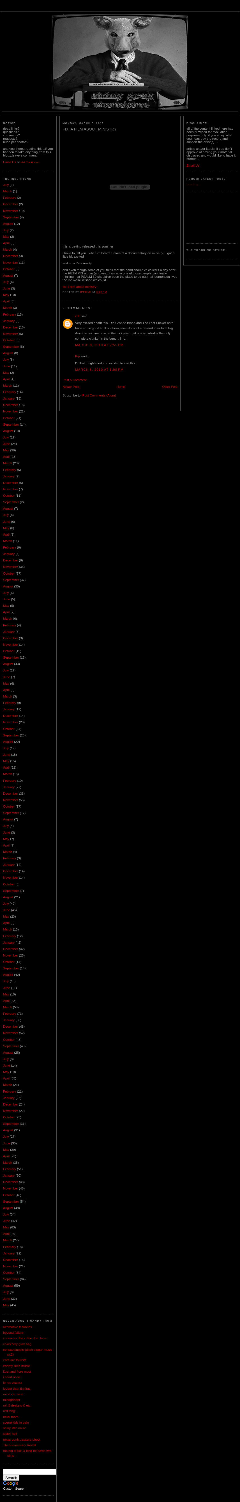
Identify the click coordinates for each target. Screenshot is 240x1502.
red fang (9, 1411)
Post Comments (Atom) (99, 395)
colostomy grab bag (17, 1344)
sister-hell (10, 1433)
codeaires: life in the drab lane (24, 1338)
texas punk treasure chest (21, 1439)
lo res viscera (12, 1382)
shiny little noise (14, 1428)
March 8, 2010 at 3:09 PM (99, 369)
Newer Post (71, 386)
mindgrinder (11, 1399)
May (6, 236)
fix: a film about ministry (79, 286)
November (10, 211)
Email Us (9, 162)
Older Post (169, 386)
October (9, 269)
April (6, 243)
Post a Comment (75, 380)
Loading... (193, 184)
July (6, 184)
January (9, 321)
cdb (77, 316)
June (6, 288)
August (8, 223)
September (11, 217)
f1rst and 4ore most (17, 1371)
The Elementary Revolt (19, 1445)
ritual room (11, 1417)
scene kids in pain (16, 1422)
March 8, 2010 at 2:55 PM (99, 345)
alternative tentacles (17, 1327)
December (10, 204)
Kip (77, 356)
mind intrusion (13, 1394)
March (7, 191)
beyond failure (13, 1332)
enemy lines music (16, 1366)
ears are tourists (14, 1360)
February (9, 197)
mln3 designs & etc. (17, 1405)
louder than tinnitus (17, 1388)
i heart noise (12, 1377)
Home (120, 386)
